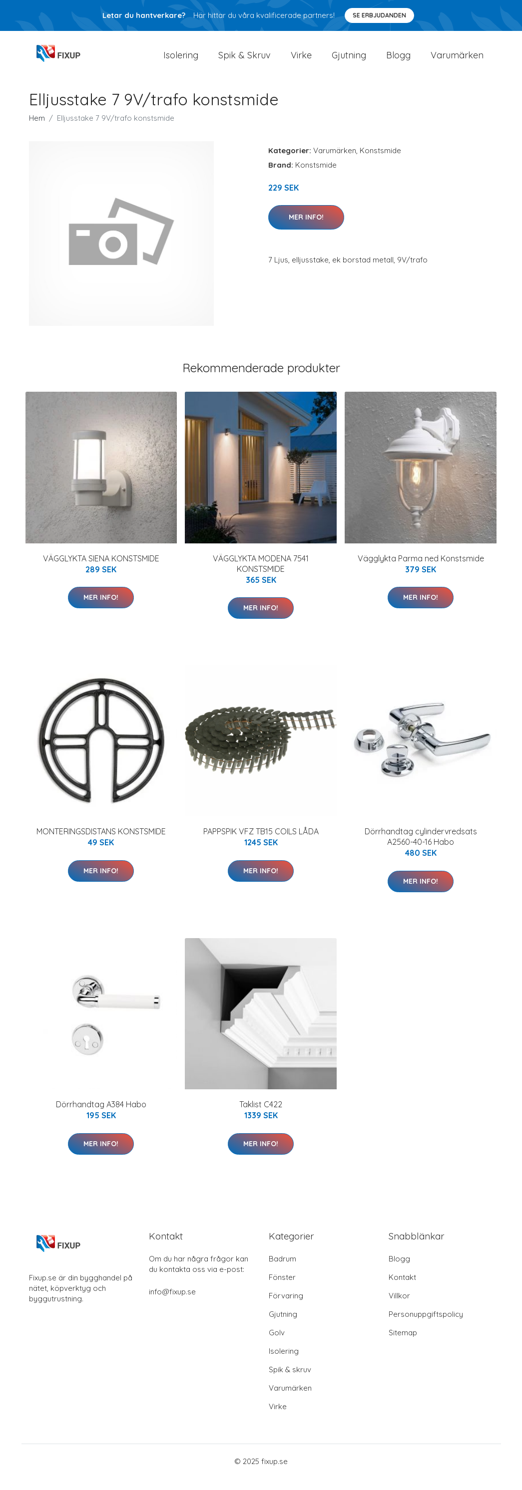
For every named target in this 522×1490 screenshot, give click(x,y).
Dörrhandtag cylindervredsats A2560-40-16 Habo (421, 847)
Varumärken (457, 60)
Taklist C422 (260, 1116)
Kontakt (402, 1288)
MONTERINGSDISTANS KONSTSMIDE (101, 842)
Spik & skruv (290, 1381)
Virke (301, 60)
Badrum (282, 1270)
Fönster (282, 1288)
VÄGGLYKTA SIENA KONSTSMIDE (101, 569)
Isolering (180, 60)
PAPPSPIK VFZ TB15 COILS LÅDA (261, 842)
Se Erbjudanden (379, 15)
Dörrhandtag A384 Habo (101, 1116)
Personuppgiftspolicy (426, 1325)
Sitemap (403, 1344)
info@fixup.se (172, 1303)
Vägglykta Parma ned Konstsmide (421, 569)
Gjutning (349, 60)
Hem (37, 129)
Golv (277, 1344)
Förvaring (286, 1307)
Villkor (399, 1307)
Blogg (398, 60)
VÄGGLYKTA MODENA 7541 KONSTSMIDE (261, 574)
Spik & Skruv (244, 60)
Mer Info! (306, 228)
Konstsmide (380, 161)
